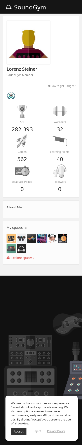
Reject (37, 431)
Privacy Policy (56, 431)
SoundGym (25, 7)
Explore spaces (21, 258)
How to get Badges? (61, 86)
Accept (19, 431)
